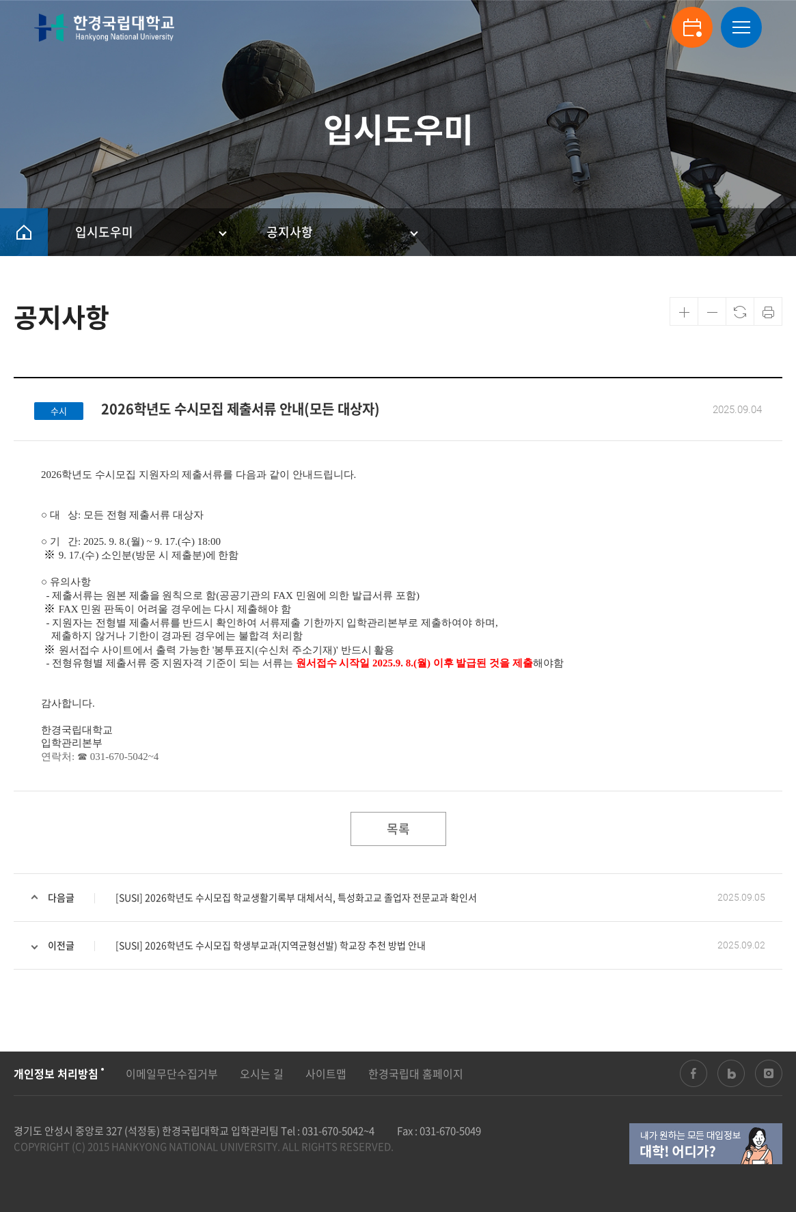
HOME (24, 232)
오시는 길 (262, 1073)
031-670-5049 (450, 1130)
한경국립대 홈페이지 (415, 1073)
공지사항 (289, 232)
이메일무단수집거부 (172, 1073)
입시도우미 (104, 232)
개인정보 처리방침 (56, 1073)
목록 (398, 828)
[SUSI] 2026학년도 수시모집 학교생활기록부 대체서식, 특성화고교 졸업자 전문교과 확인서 (296, 897)
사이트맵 (325, 1073)
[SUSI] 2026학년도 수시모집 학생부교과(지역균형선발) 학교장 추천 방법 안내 (270, 945)
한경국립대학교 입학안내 (104, 28)
